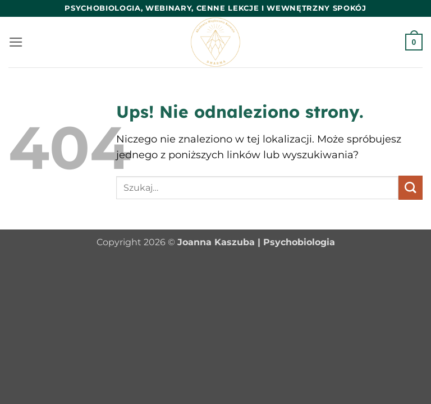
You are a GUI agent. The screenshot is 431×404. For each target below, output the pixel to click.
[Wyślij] (410, 188)
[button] (16, 42)
